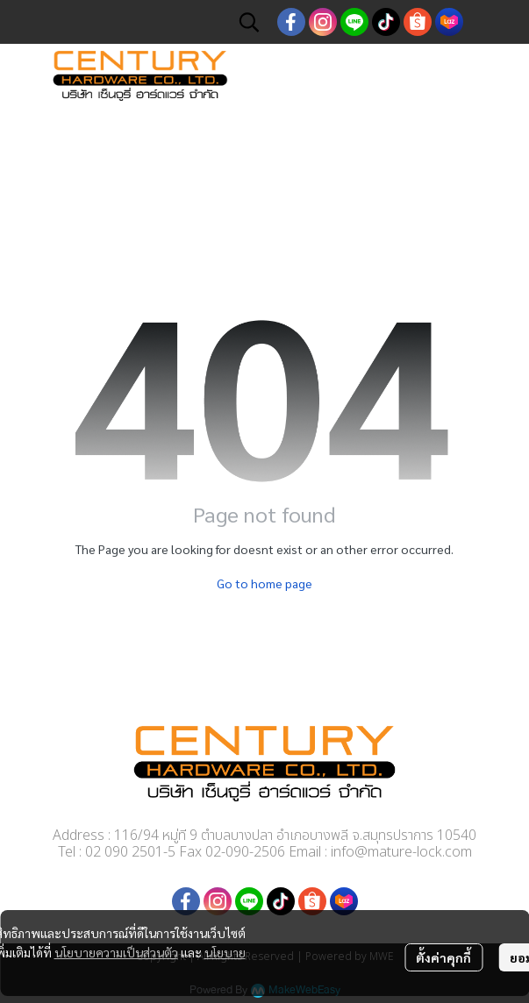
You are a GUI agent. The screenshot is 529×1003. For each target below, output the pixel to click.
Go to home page (264, 583)
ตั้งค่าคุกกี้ (443, 957)
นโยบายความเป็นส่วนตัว (116, 952)
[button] (249, 22)
